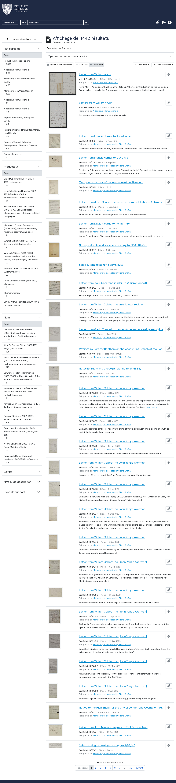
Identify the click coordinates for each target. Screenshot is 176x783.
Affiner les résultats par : (22, 39)
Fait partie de (12, 48)
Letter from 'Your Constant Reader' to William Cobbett (113, 283)
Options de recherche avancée (67, 56)
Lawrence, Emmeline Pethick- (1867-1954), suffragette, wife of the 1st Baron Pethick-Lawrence (20, 334)
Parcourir (9, 22)
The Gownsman (12, 294)
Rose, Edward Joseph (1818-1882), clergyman (21, 284)
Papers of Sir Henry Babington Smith (19, 121)
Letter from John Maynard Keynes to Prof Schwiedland (113, 727)
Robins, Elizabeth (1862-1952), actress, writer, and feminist (19, 419)
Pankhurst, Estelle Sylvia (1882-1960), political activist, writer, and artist (21, 433)
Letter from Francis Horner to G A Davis (103, 157)
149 (130, 767)
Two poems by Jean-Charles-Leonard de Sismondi (111, 182)
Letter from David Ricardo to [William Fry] (104, 223)
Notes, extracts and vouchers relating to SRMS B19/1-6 (113, 245)
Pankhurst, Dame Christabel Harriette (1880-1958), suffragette (21, 459)
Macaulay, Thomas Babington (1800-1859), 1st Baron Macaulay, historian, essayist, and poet (20, 230)
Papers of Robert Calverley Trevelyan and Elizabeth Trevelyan (21, 145)
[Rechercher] (56, 22)
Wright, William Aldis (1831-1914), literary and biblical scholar (20, 244)
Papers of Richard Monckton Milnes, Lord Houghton (22, 133)
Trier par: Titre (141, 65)
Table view (96, 64)
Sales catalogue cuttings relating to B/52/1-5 (107, 745)
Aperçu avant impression (59, 64)
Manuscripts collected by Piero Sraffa (19, 82)
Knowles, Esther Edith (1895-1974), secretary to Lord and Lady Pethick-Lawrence (21, 393)
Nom (7, 317)
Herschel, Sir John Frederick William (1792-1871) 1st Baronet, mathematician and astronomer (21, 362)
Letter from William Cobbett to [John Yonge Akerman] (113, 562)
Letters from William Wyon (95, 102)
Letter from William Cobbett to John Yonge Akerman (112, 388)
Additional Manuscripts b (16, 101)
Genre (8, 471)
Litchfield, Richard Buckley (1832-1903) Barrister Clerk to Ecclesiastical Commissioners (20, 196)
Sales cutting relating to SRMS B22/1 (101, 264)
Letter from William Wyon (95, 74)
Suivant (139, 767)
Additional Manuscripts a (16, 71)
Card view (82, 64)
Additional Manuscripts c (16, 110)
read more (152, 407)
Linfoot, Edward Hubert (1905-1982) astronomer (19, 182)
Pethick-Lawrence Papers (17, 62)
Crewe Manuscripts (14, 156)
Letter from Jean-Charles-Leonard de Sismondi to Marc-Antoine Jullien (122, 202)
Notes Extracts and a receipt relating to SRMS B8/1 (110, 368)
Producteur (11, 166)
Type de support (14, 492)
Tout (6, 55)
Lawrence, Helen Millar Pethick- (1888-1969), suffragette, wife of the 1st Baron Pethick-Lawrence (22, 377)
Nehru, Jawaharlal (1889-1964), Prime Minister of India (19, 447)
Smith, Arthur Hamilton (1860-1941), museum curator (21, 305)
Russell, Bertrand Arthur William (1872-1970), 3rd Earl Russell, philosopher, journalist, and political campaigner (21, 213)
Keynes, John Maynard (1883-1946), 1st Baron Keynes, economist (22, 407)
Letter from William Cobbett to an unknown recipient (112, 304)
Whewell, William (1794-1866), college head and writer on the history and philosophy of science (21, 258)
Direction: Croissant (162, 65)
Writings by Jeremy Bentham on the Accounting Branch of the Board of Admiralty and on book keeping (122, 349)
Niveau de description (17, 482)
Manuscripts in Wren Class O (18, 92)
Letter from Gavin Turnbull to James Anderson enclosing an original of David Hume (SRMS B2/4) (122, 329)
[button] (158, 22)
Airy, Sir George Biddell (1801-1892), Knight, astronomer (21, 348)
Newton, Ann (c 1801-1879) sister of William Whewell (21, 272)
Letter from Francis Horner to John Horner (105, 136)
